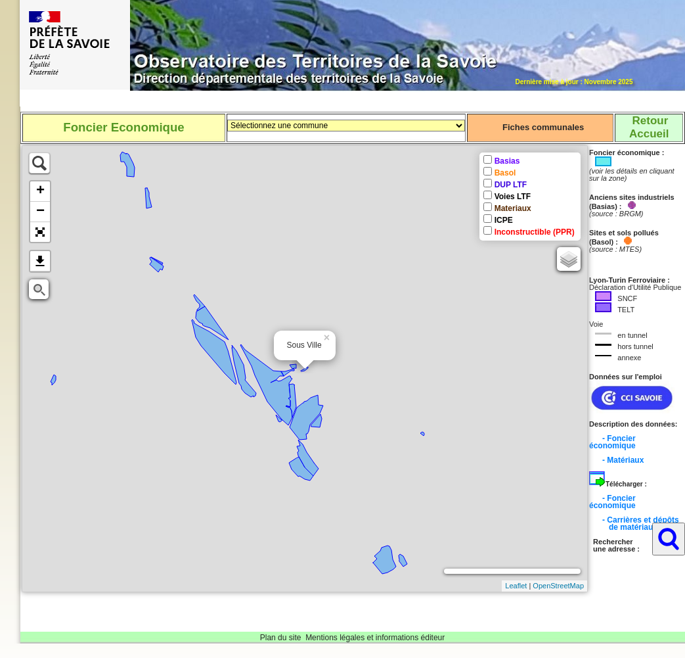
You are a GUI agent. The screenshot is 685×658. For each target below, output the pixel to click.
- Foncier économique (612, 442)
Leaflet (516, 586)
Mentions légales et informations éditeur (375, 637)
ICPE (504, 220)
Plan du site (280, 637)
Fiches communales (543, 127)
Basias (507, 161)
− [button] (40, 212)
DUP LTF (511, 184)
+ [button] (40, 191)
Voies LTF (513, 196)
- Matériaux (623, 460)
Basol (505, 172)
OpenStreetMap (558, 586)
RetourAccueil (649, 127)
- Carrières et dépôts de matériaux (634, 523)
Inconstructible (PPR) (535, 232)
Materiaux (513, 208)
